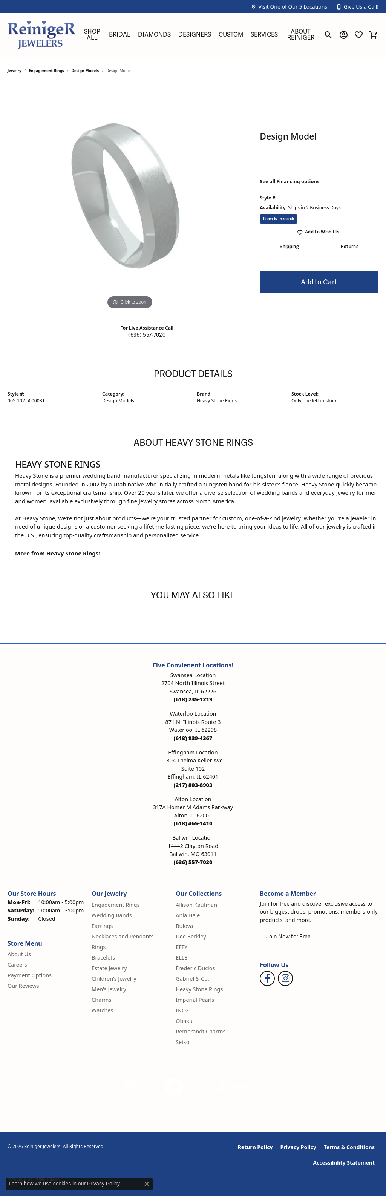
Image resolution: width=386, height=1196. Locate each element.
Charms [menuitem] (101, 999)
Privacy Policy (298, 1147)
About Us (19, 954)
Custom (231, 34)
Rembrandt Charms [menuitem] (200, 1031)
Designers (194, 34)
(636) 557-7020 (146, 335)
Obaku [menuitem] (184, 1020)
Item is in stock (278, 218)
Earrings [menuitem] (102, 925)
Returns (349, 247)
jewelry (14, 70)
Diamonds (154, 34)
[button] (289, 6)
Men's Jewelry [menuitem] (109, 989)
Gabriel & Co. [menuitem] (192, 978)
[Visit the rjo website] (202, 1086)
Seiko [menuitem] (182, 1042)
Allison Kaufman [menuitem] (196, 904)
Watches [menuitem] (102, 1010)
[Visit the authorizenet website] (174, 1086)
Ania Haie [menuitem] (188, 915)
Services (264, 34)
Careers (17, 964)
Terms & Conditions (349, 1147)
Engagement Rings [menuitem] (116, 904)
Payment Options (30, 975)
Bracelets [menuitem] (103, 957)
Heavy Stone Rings (217, 400)
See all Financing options (289, 181)
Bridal (119, 34)
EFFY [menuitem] (181, 947)
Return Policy (255, 1147)
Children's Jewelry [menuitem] (114, 978)
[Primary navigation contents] (199, 35)
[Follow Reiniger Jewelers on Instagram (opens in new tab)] (285, 978)
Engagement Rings (46, 70)
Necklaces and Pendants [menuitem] (122, 936)
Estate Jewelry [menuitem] (109, 968)
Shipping (289, 247)
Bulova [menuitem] (184, 925)
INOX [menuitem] (182, 1010)
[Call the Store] (193, 699)
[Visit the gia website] (140, 1086)
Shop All (92, 34)
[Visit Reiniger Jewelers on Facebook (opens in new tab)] (267, 978)
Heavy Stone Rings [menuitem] (199, 989)
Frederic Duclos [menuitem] (195, 968)
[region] (130, 198)
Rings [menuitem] (99, 947)
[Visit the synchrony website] (240, 1086)
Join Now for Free (288, 937)
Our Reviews (23, 985)
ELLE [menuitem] (181, 957)
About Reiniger (300, 34)
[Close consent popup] (146, 1184)
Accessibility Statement (344, 1162)
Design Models (85, 70)
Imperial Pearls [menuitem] (195, 999)
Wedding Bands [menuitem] (112, 915)
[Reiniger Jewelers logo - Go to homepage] (41, 35)
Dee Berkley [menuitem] (191, 936)
